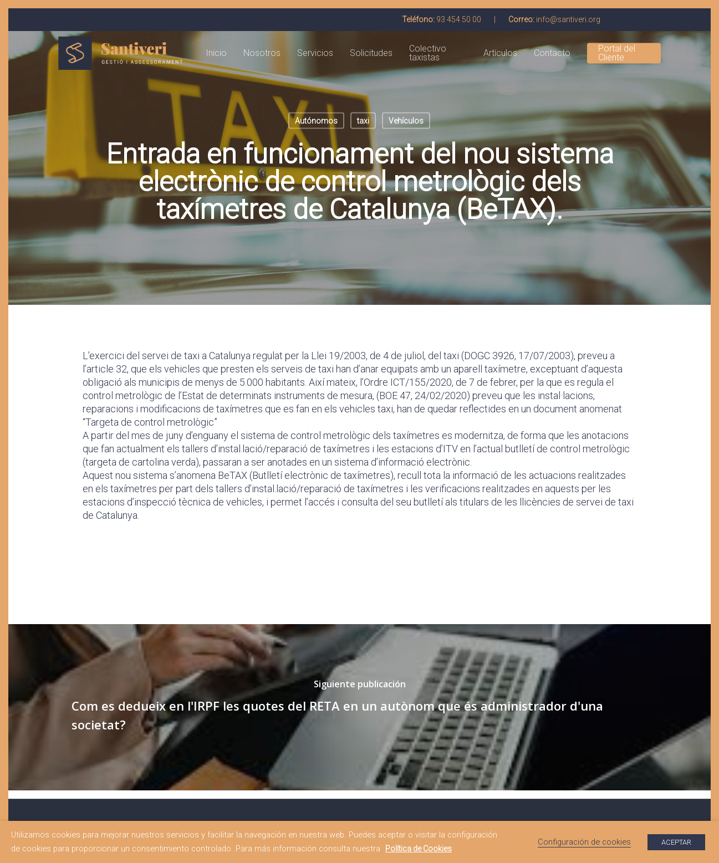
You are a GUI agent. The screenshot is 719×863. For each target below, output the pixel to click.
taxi (363, 120)
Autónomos (316, 120)
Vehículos (406, 120)
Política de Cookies (418, 848)
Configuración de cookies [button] (584, 842)
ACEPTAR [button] (676, 842)
